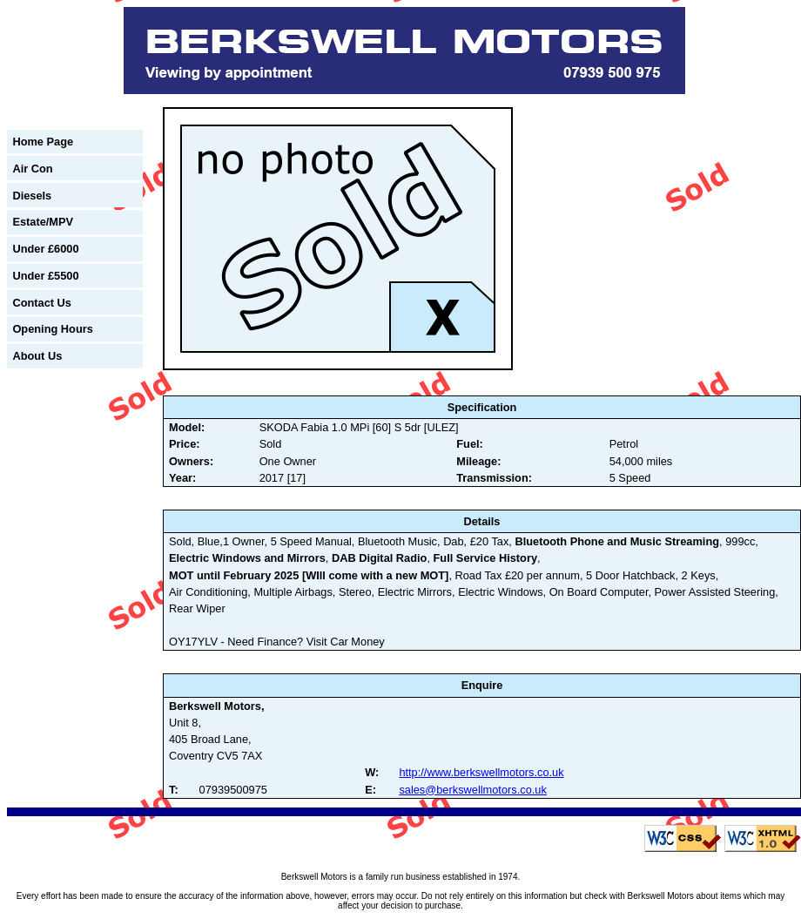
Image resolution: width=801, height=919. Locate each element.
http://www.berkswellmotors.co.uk (481, 772)
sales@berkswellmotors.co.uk (472, 789)
